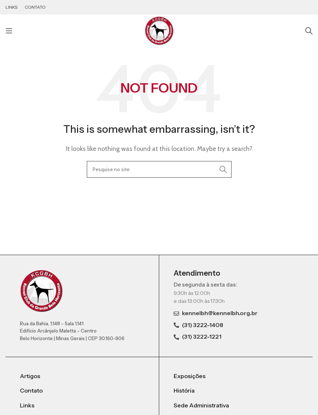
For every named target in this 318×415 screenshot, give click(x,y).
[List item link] (82, 376)
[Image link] (41, 290)
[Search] (309, 31)
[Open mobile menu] (9, 31)
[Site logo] (159, 30)
